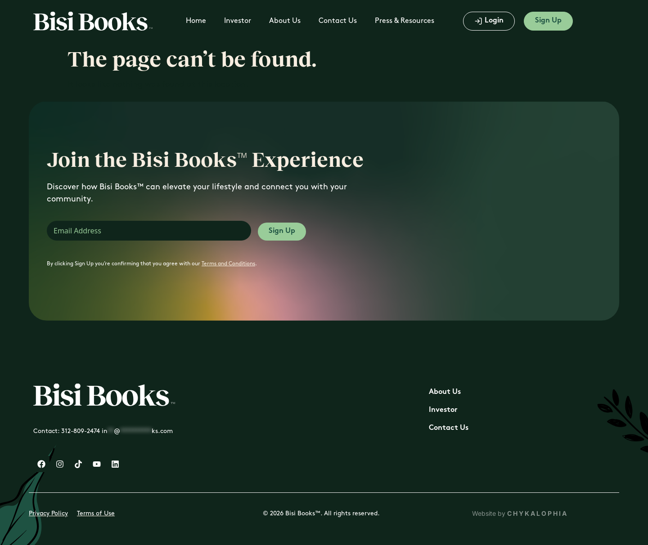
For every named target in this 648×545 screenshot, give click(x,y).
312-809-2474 (80, 431)
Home (196, 21)
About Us (285, 21)
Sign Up (282, 231)
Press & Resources (404, 21)
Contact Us (338, 21)
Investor (237, 21)
